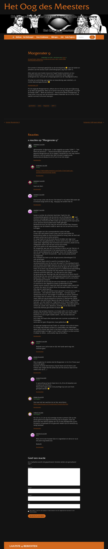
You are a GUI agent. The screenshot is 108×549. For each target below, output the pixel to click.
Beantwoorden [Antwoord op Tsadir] (37, 160)
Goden (39, 106)
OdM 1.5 (53, 106)
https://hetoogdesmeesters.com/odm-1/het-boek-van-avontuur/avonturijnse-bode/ (54, 171)
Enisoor (38, 167)
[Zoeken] (92, 37)
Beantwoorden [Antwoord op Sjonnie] (37, 205)
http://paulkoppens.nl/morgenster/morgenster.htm (51, 404)
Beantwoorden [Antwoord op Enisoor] (39, 175)
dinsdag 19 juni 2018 (39, 357)
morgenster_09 (33, 85)
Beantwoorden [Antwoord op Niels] (39, 447)
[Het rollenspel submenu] (34, 37)
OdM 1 (56, 59)
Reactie (30, 467)
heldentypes (40, 59)
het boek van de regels (49, 59)
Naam (30, 487)
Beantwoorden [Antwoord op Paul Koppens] (37, 407)
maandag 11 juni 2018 (39, 194)
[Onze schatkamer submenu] (49, 37)
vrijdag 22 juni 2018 (38, 412)
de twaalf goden (32, 59)
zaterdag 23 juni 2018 (41, 433)
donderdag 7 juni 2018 (39, 144)
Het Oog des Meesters (46, 6)
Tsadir (63, 57)
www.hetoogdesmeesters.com (35, 60)
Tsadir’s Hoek (62, 59)
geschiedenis (32, 106)
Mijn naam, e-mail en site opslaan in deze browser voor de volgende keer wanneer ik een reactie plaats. (52, 511)
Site (29, 503)
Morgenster (46, 106)
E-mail (30, 495)
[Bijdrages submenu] (58, 37)
